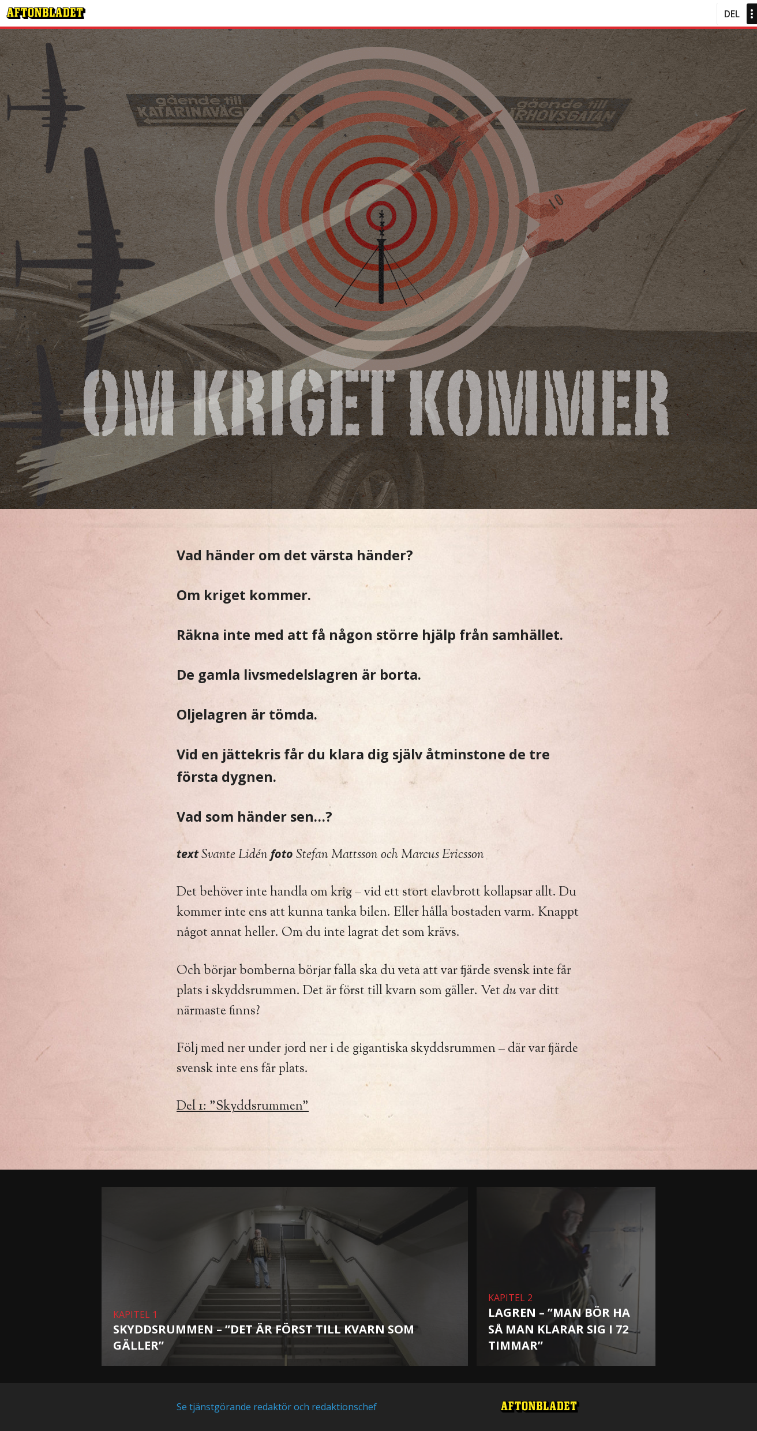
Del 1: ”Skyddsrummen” (243, 1106)
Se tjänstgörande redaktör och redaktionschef (277, 1406)
